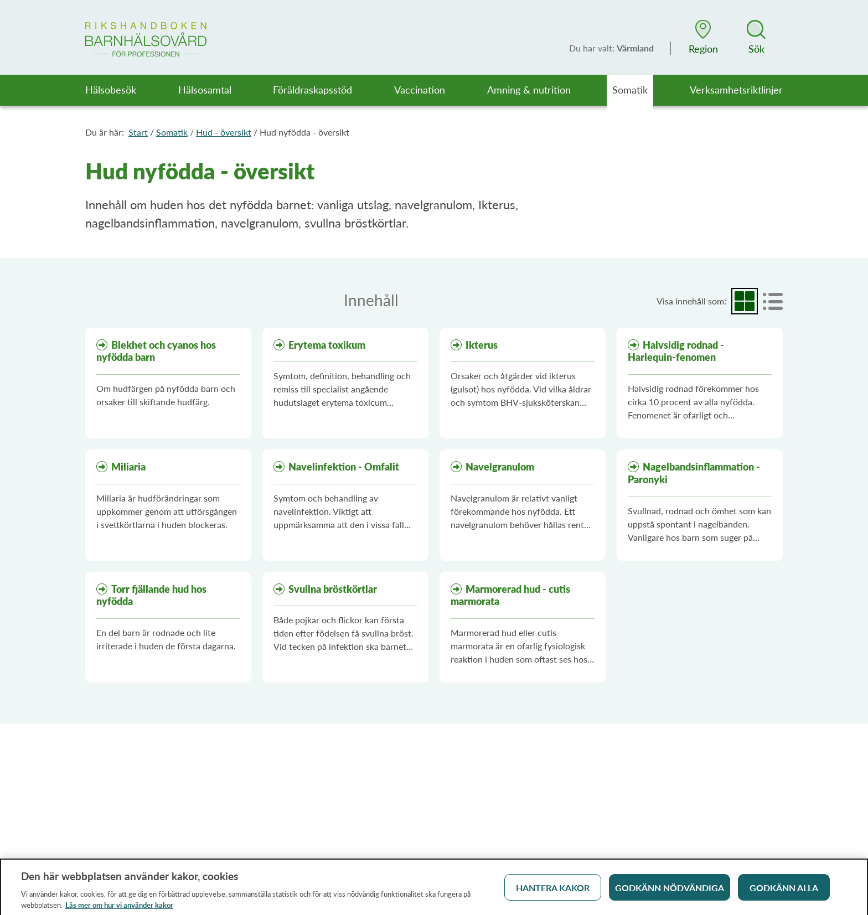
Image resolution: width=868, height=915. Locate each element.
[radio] (745, 301)
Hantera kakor (553, 891)
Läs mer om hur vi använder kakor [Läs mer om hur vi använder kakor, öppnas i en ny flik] (119, 908)
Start (138, 132)
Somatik (172, 132)
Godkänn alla (784, 891)
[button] (703, 37)
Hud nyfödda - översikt (304, 132)
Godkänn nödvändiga (669, 891)
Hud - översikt (223, 132)
